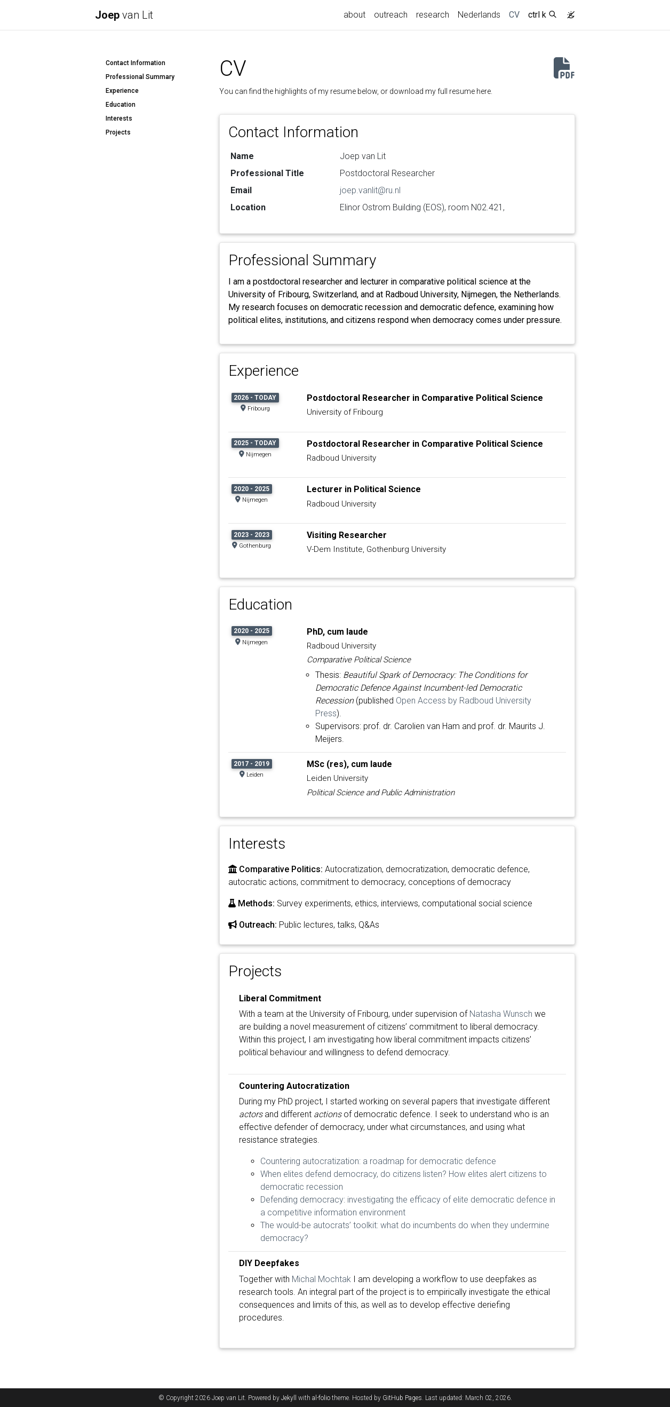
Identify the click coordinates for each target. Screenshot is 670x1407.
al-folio (321, 1398)
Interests (119, 118)
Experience (122, 90)
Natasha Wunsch (500, 1014)
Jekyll (289, 1398)
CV (516, 14)
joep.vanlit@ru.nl (370, 190)
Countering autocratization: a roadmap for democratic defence (378, 1161)
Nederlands (479, 15)
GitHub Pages (402, 1398)
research (432, 15)
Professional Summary (140, 77)
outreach (391, 15)
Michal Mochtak (321, 1279)
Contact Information (135, 63)
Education (120, 104)
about (354, 15)
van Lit (124, 15)
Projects (118, 132)
